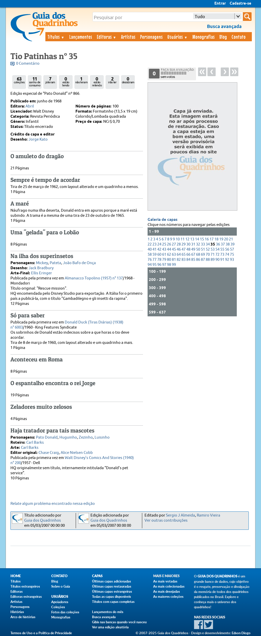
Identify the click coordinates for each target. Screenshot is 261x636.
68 (198, 254)
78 (159, 259)
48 (188, 249)
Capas (97, 576)
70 (208, 254)
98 (169, 264)
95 (154, 264)
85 (193, 259)
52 (208, 249)
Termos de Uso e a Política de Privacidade (41, 633)
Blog (223, 37)
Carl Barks (35, 442)
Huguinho (68, 437)
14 (197, 239)
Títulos (56, 37)
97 (164, 264)
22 (150, 244)
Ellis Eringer (41, 273)
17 (212, 239)
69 (203, 254)
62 (169, 254)
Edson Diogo (241, 633)
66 (188, 254)
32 (198, 244)
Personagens (151, 37)
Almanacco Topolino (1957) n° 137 (94, 278)
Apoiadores (59, 602)
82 (179, 259)
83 (183, 259)
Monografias (203, 37)
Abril (29, 106)
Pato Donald (47, 437)
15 (202, 239)
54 (217, 249)
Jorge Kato (38, 139)
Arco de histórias (22, 617)
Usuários (177, 37)
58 (150, 254)
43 (164, 249)
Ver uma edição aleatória (110, 627)
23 (154, 244)
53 (213, 249)
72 (217, 254)
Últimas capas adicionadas (111, 581)
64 (179, 254)
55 (222, 249)
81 (174, 259)
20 (226, 239)
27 (174, 244)
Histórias (17, 612)
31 (193, 244)
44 (169, 249)
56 (227, 249)
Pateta (55, 263)
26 (169, 244)
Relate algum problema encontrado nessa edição (52, 503)
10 (178, 239)
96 (159, 264)
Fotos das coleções (65, 612)
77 (154, 259)
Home (15, 576)
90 (217, 259)
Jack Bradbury (41, 268)
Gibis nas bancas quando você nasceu (119, 622)
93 (232, 259)
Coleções (58, 607)
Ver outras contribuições (166, 520)
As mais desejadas (166, 591)
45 (174, 249)
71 (213, 254)
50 (198, 249)
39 (232, 244)
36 (218, 244)
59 (154, 254)
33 (203, 244)
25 (164, 244)
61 (164, 254)
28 (179, 244)
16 (207, 239)
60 (159, 254)
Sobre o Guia (60, 586)
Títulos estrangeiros (25, 586)
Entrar (220, 3)
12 (187, 239)
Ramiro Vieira (208, 515)
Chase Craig (48, 452)
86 (198, 259)
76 (150, 259)
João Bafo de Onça (79, 263)
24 (159, 244)
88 (208, 259)
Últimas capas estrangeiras (112, 591)
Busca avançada (104, 617)
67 (193, 254)
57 (232, 249)
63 (174, 254)
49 (193, 249)
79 (164, 259)
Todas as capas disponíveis (111, 596)
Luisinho (102, 437)
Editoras (107, 37)
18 (216, 239)
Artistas (128, 37)
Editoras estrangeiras (26, 596)
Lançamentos (80, 37)
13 (192, 239)
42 (159, 249)
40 (150, 249)
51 (203, 249)
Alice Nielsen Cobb (77, 452)
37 (223, 244)
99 (174, 264)
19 (221, 239)
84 (188, 259)
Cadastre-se (240, 3)
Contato (239, 37)
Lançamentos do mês (107, 612)
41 (154, 249)
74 (227, 254)
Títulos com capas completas (113, 602)
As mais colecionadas (169, 586)
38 (228, 244)
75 (232, 254)
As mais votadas (165, 581)
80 (169, 259)
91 (222, 259)
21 (231, 239)
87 (203, 259)
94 (150, 264)
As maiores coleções (168, 596)
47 (183, 249)
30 (188, 244)
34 (208, 244)
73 (222, 254)
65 (183, 254)
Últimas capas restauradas (111, 586)
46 (179, 249)
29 (183, 244)
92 (227, 259)
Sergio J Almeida (180, 515)
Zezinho (86, 437)
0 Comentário (28, 63)
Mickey (42, 263)
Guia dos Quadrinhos (42, 520)
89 (213, 259)
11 (182, 239)
